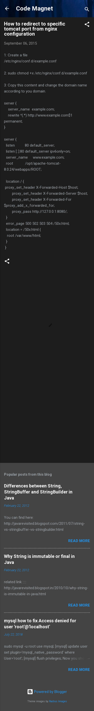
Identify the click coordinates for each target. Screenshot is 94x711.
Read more (79, 541)
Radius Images (58, 701)
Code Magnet (34, 8)
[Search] (87, 10)
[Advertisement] (47, 420)
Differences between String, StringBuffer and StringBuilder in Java (38, 491)
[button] (87, 25)
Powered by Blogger (47, 691)
